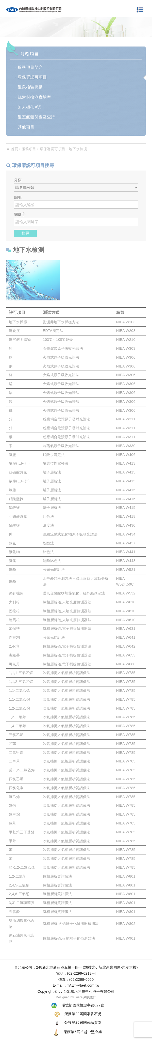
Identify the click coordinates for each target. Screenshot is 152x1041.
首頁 (12, 149)
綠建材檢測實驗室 (34, 97)
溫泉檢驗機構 (30, 87)
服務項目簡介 (30, 67)
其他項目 (26, 127)
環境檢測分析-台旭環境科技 (33, 10)
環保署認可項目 (32, 77)
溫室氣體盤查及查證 (36, 117)
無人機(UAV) (29, 107)
